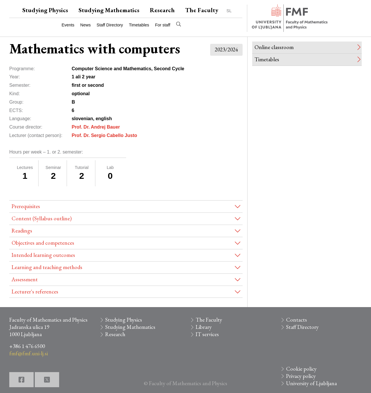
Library (204, 327)
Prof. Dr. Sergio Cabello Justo (104, 135)
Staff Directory (110, 25)
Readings (22, 230)
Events (67, 25)
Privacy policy (301, 376)
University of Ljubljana (311, 383)
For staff (162, 25)
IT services (207, 334)
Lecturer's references (35, 291)
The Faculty (201, 10)
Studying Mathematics (109, 10)
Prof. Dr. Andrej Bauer (96, 127)
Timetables (139, 25)
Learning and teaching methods (47, 267)
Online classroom (274, 47)
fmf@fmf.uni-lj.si (28, 353)
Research (162, 10)
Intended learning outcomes (43, 255)
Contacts (296, 319)
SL (229, 10)
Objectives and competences (43, 242)
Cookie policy (301, 368)
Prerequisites (26, 206)
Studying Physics (45, 10)
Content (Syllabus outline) (42, 218)
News (85, 25)
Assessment (25, 279)
